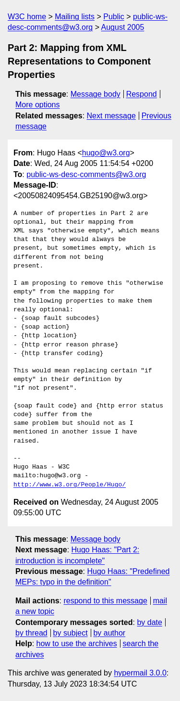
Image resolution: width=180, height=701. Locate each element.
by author (109, 633)
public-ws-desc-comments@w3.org (86, 174)
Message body (95, 94)
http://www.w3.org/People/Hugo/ (69, 485)
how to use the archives (76, 643)
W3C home (27, 17)
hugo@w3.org (106, 153)
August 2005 (122, 27)
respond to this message (105, 601)
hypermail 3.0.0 (140, 673)
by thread (31, 633)
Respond (141, 94)
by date (149, 622)
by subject (70, 633)
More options (37, 105)
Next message (111, 116)
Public (113, 17)
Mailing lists (75, 17)
